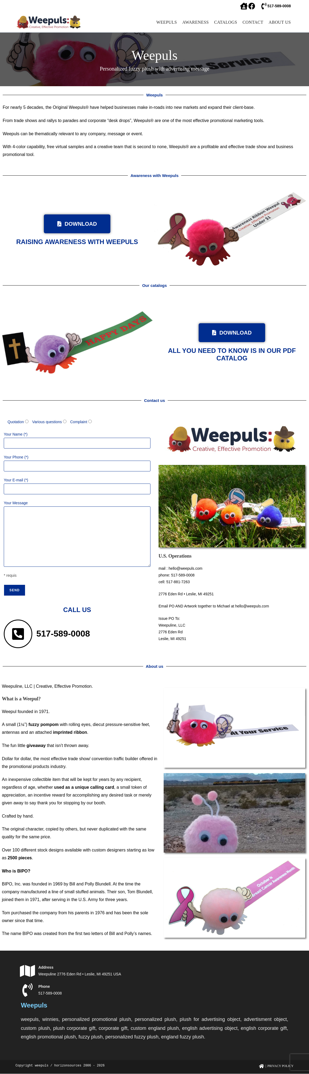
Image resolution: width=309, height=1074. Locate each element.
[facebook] (243, 6)
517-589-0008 (279, 6)
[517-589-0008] (264, 6)
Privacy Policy (281, 1066)
